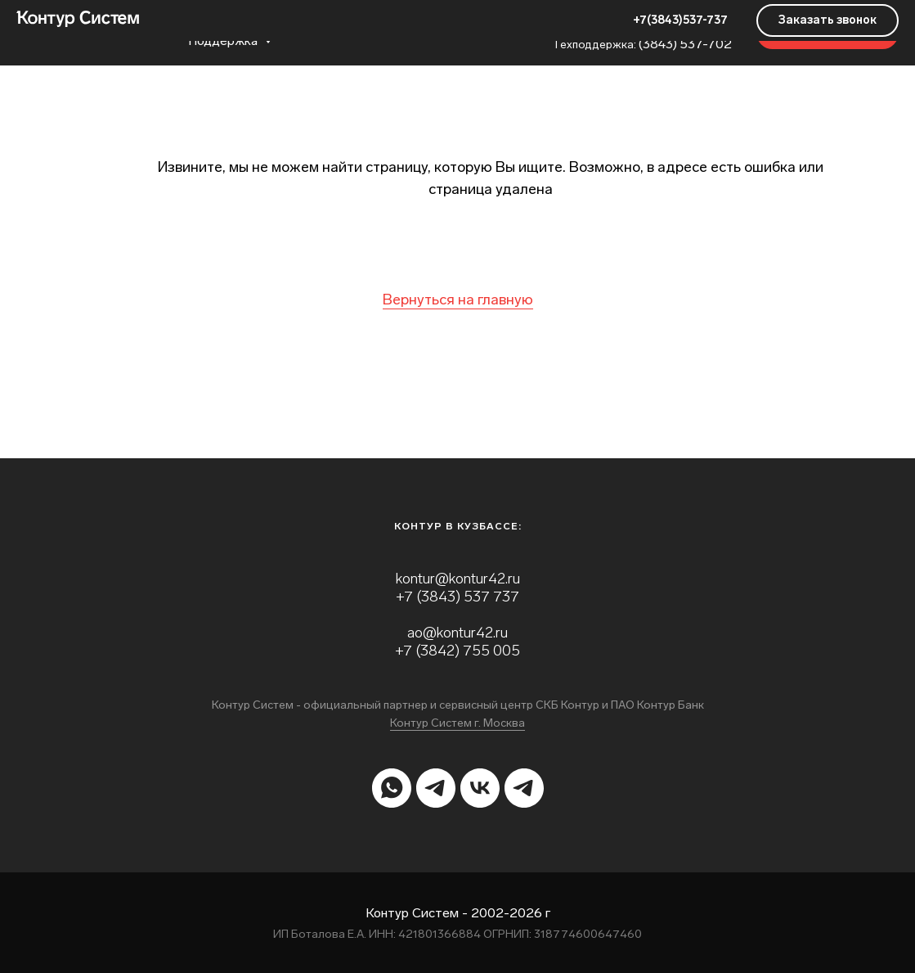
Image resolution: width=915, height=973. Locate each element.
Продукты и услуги (234, 25)
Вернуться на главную (458, 300)
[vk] (480, 788)
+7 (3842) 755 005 (457, 651)
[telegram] (435, 788)
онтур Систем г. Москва (461, 723)
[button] (827, 32)
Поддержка (224, 40)
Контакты (455, 25)
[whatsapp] (391, 788)
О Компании (359, 25)
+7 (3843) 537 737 (457, 597)
